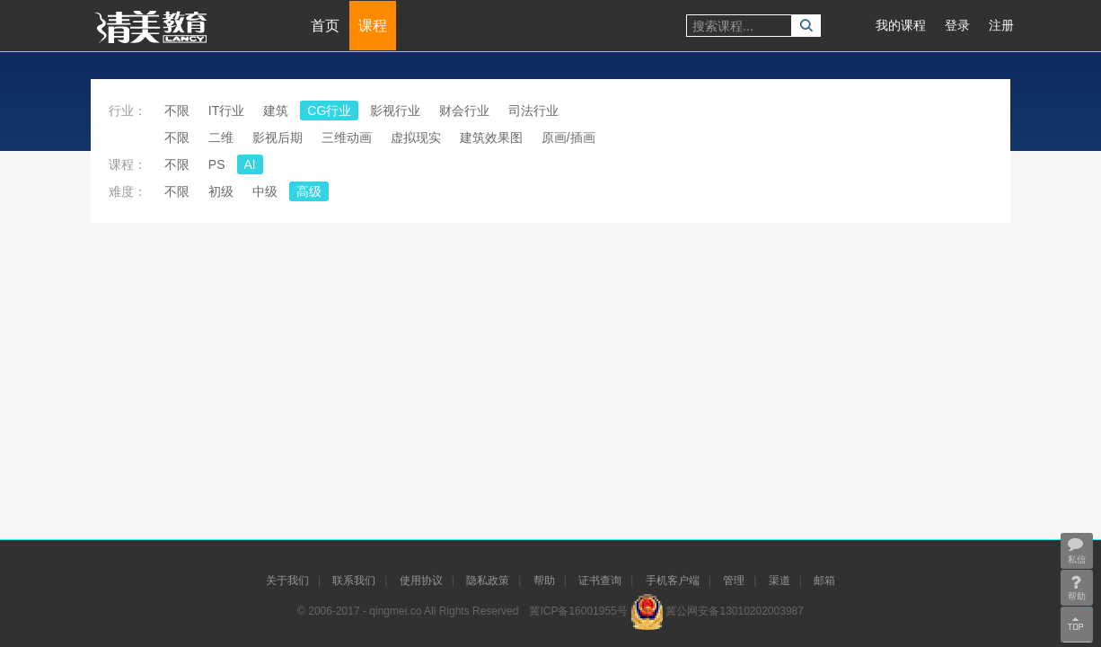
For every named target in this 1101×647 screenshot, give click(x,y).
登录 (957, 25)
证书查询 (599, 580)
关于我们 (287, 580)
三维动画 (346, 137)
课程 (372, 25)
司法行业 (533, 110)
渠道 (779, 580)
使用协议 (421, 580)
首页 (325, 25)
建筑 (275, 110)
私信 (1075, 549)
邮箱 (824, 580)
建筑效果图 (491, 137)
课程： (127, 164)
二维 (220, 137)
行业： (127, 110)
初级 (220, 191)
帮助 (544, 580)
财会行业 (464, 110)
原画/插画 (568, 137)
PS (216, 164)
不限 (176, 110)
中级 (264, 191)
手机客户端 (673, 580)
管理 (733, 580)
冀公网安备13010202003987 (734, 611)
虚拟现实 (416, 137)
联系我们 (353, 580)
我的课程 (901, 25)
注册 (1001, 25)
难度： (127, 191)
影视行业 (395, 110)
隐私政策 (487, 580)
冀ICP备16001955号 (578, 611)
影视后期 (277, 137)
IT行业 (226, 110)
